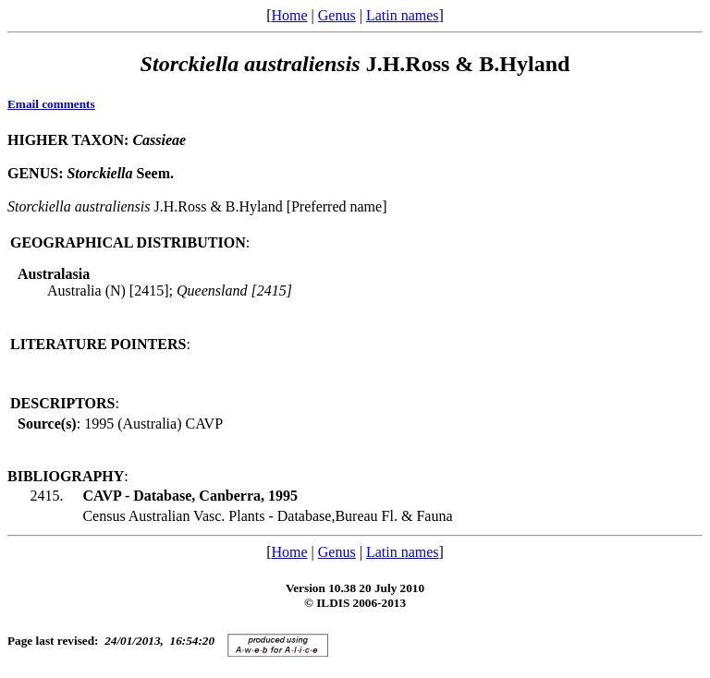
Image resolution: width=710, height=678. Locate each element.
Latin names (402, 15)
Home (289, 15)
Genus (337, 15)
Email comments (51, 104)
